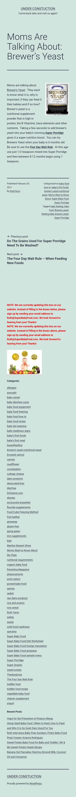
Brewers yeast (62, 210)
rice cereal (13, 607)
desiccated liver (15, 483)
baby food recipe (16, 421)
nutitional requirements (20, 559)
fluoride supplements (19, 507)
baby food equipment (19, 406)
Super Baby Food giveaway (22, 650)
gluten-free (13, 526)
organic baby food (17, 564)
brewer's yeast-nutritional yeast (24, 449)
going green (13, 531)
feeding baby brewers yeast (55, 214)
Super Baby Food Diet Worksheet (25, 641)
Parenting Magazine (18, 569)
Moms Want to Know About (22, 550)
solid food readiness (18, 626)
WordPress (36, 783)
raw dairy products (17, 598)
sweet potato (14, 669)
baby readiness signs (18, 430)
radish (10, 593)
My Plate (12, 555)
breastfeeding (14, 445)
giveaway (12, 521)
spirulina (11, 631)
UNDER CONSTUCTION (38, 9)
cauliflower (13, 464)
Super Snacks (14, 664)
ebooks (11, 497)
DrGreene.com (15, 493)
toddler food (14, 684)
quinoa (11, 588)
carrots (11, 459)
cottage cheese (15, 473)
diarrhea (11, 488)
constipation (14, 469)
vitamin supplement (18, 698)
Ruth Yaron (13, 612)
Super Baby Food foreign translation (27, 645)
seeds (10, 622)
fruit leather (13, 516)
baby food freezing (17, 411)
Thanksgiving (14, 674)
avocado (11, 392)
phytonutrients (15, 574)
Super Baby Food (60, 198)
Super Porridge (54, 132)
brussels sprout (15, 454)
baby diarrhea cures (18, 402)
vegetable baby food (18, 693)
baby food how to (16, 416)
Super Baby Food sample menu (24, 655)
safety (10, 617)
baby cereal (13, 397)
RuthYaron (15, 191)
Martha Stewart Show (19, 545)
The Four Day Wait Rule (20, 679)
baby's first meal (16, 440)
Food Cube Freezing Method (22, 512)
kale (9, 540)
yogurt (10, 703)
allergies (11, 387)
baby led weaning (16, 426)
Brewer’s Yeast (16, 90)
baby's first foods (60, 187)
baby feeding (57, 206)
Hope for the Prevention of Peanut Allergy (30, 718)
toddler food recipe (17, 688)
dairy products (15, 478)
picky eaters (13, 579)
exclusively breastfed (18, 502)
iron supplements (16, 535)
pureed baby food (16, 583)
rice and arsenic (16, 602)
